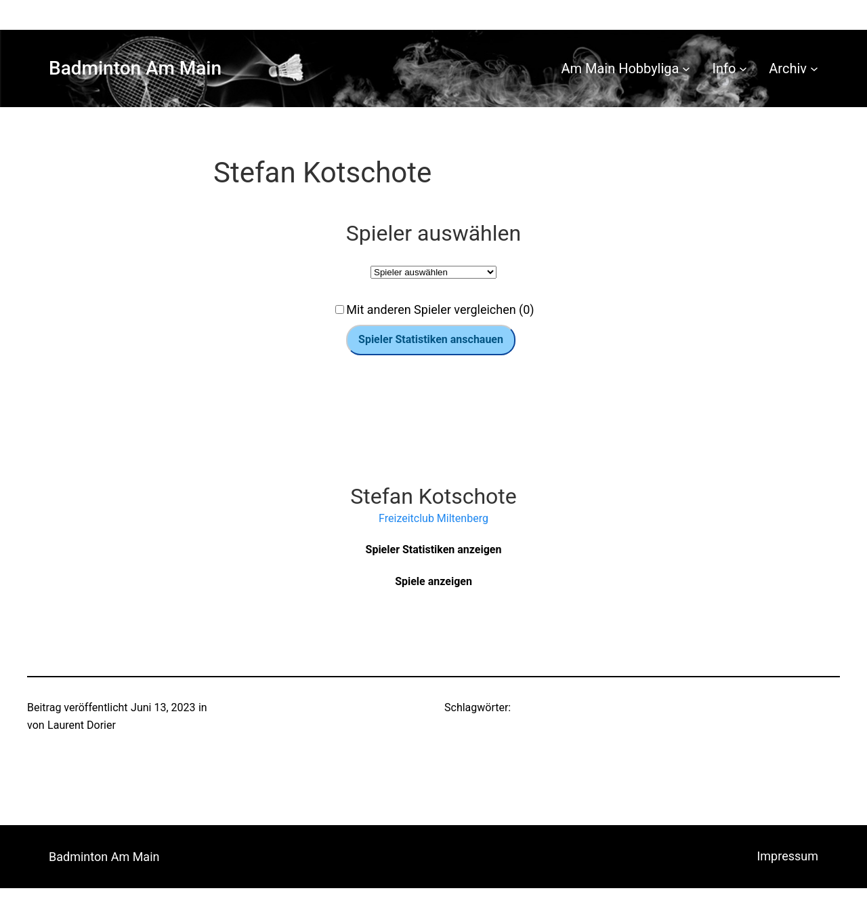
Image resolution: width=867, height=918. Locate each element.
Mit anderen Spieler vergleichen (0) (440, 309)
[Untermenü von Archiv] (814, 68)
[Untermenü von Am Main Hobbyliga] (686, 68)
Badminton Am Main (135, 68)
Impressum (787, 856)
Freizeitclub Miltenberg (433, 518)
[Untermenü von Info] (743, 68)
